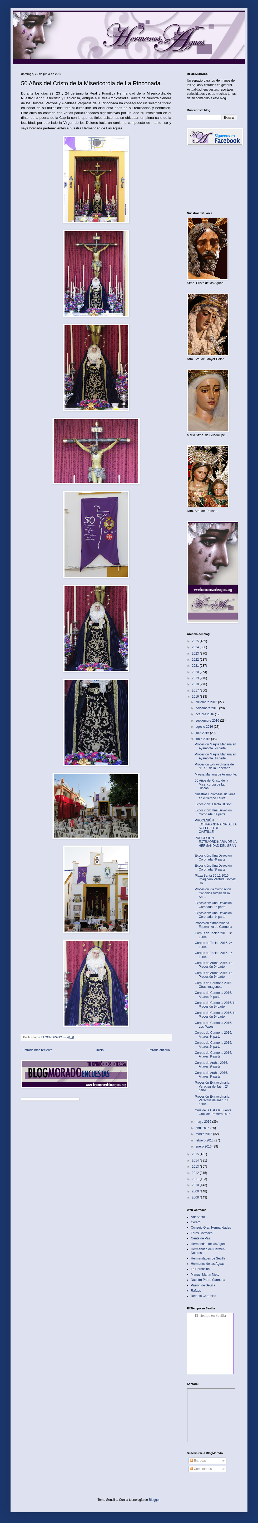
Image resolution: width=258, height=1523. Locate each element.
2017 (196, 690)
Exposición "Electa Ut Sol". (213, 804)
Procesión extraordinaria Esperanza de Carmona (213, 925)
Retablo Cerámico (203, 1296)
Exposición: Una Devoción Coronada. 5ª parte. (213, 812)
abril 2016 (203, 1128)
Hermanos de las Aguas (207, 1264)
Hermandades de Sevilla (208, 1258)
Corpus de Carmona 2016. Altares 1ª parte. (213, 1054)
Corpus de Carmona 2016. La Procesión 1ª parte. (215, 1014)
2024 (196, 647)
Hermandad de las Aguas (208, 1244)
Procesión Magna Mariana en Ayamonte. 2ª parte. (215, 746)
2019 (196, 678)
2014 (196, 1160)
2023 (196, 653)
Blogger (154, 1500)
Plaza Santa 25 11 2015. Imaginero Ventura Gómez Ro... (215, 879)
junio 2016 (203, 739)
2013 (196, 1166)
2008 (196, 1197)
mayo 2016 (204, 1122)
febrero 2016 (205, 1140)
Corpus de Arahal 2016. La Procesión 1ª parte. (213, 975)
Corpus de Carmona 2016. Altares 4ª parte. (213, 994)
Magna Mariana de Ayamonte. (216, 774)
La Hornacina (200, 1269)
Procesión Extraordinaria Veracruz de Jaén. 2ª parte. (212, 1086)
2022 (196, 659)
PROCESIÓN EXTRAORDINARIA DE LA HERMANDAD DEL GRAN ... (215, 843)
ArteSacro (198, 1217)
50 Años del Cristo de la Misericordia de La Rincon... (211, 784)
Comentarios (201, 1469)
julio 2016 (203, 733)
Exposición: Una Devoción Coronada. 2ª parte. (213, 905)
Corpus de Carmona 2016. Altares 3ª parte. (213, 1034)
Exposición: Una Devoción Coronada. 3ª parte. (213, 867)
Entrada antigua (158, 1050)
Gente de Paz (200, 1238)
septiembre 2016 (208, 720)
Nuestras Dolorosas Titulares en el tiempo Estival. (215, 796)
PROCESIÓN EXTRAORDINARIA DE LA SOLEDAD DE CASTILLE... (215, 826)
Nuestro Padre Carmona (208, 1280)
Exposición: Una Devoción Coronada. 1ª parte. (213, 915)
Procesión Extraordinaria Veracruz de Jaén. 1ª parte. (212, 1100)
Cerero (196, 1222)
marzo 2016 (204, 1134)
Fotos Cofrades (201, 1233)
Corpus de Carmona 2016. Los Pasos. (213, 1024)
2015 (196, 1154)
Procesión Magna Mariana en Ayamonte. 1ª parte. (215, 756)
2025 (196, 641)
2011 (196, 1179)
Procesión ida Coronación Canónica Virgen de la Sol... (213, 893)
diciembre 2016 (207, 702)
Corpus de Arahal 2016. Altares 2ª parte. (211, 1064)
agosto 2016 (205, 726)
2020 (196, 672)
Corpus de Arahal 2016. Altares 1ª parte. (211, 1074)
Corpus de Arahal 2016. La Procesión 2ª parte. (213, 965)
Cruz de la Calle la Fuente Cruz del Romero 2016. (213, 1112)
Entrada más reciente (37, 1050)
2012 (196, 1173)
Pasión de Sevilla (203, 1285)
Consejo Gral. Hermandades (211, 1227)
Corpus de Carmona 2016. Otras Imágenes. (213, 985)
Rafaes (196, 1290)
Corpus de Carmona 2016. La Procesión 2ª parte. (215, 1004)
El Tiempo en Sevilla (210, 1316)
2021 (196, 666)
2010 (196, 1185)
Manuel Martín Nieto (205, 1274)
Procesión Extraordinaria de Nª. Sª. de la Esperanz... (214, 766)
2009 (196, 1191)
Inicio (100, 1050)
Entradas (198, 1461)
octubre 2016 (205, 714)
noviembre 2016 (207, 708)
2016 (196, 696)
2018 (196, 684)
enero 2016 (204, 1146)
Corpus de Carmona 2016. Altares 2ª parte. (213, 1044)
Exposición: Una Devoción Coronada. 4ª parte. (213, 857)
